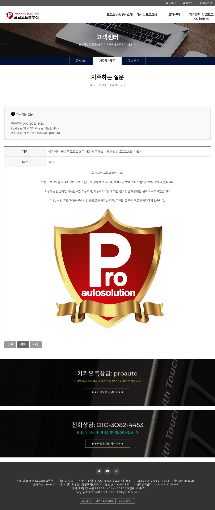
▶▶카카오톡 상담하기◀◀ (107, 393)
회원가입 (206, 3)
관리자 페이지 (125, 500)
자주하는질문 (107, 61)
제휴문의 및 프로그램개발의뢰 (201, 17)
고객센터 (174, 15)
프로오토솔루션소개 (119, 15)
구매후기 (133, 61)
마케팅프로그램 (146, 15)
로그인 (188, 3)
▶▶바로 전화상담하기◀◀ (107, 445)
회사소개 (86, 500)
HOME (170, 3)
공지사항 (81, 61)
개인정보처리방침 (104, 500)
